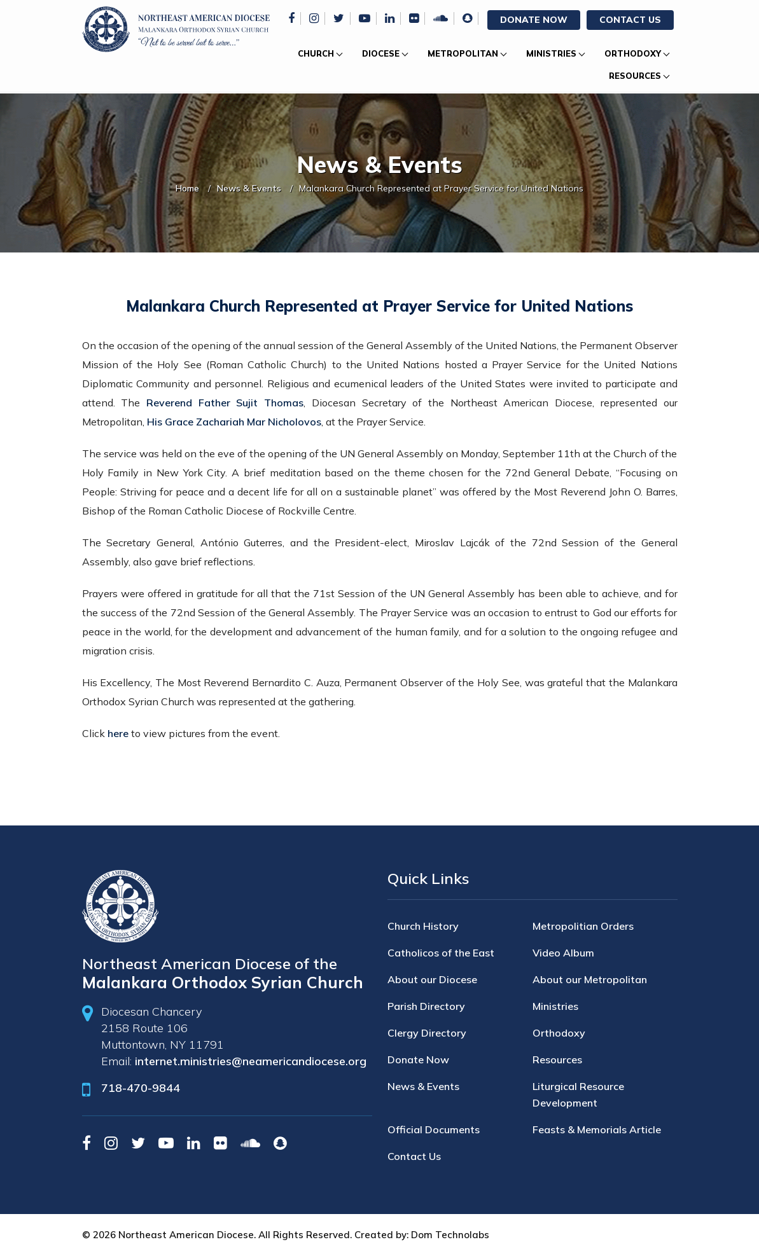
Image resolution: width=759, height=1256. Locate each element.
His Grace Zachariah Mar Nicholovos (234, 421)
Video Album (563, 952)
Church (316, 53)
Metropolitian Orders (583, 926)
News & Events (249, 188)
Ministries (551, 53)
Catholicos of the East (440, 952)
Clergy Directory (426, 1032)
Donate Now (534, 19)
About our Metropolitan (590, 979)
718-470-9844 (140, 1087)
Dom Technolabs (450, 1235)
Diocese (381, 53)
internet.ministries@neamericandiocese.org (250, 1061)
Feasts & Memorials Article (597, 1129)
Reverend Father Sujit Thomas (224, 402)
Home (187, 188)
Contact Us (630, 19)
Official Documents (433, 1129)
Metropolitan (463, 53)
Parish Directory (426, 1006)
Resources (635, 76)
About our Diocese (432, 979)
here (118, 733)
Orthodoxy (632, 53)
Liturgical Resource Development (578, 1094)
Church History (423, 926)
